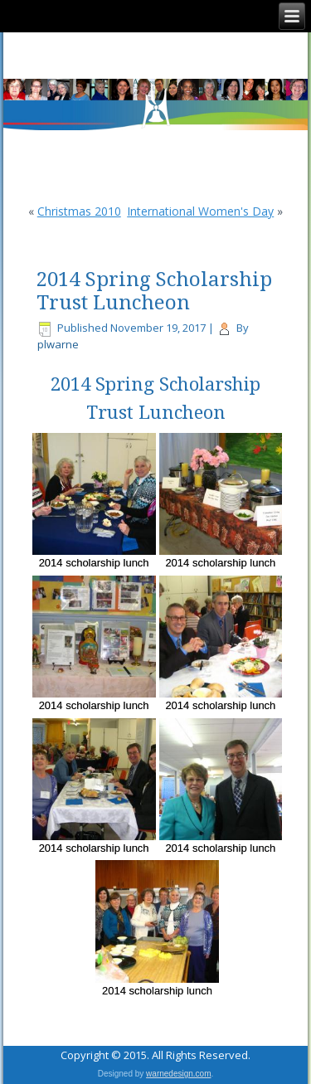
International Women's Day (200, 211)
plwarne (58, 344)
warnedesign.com (178, 1073)
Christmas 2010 (79, 211)
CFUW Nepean (155, 56)
